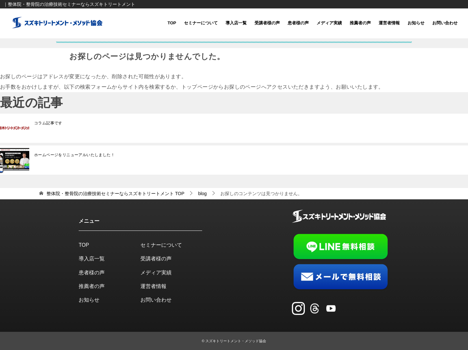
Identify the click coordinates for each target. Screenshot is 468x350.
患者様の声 (298, 22)
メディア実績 (329, 22)
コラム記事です (48, 123)
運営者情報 (389, 22)
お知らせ (416, 22)
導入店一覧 (236, 22)
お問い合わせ (445, 22)
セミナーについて (201, 22)
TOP (172, 22)
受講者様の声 (267, 22)
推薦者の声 (360, 22)
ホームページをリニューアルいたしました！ (74, 155)
